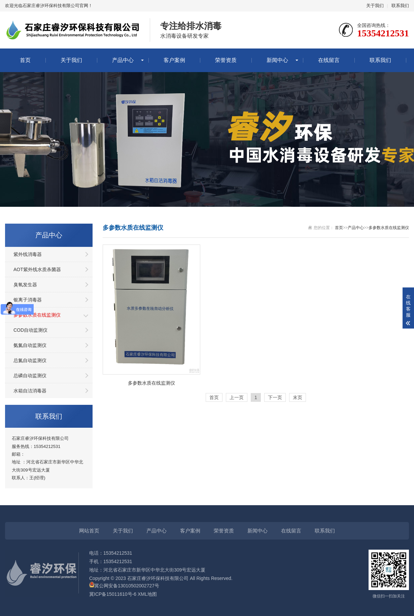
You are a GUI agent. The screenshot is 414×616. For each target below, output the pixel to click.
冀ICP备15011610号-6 (112, 594)
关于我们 (375, 5)
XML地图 (147, 594)
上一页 (237, 397)
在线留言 (329, 60)
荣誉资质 (226, 60)
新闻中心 (277, 60)
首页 (25, 60)
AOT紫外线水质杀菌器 (37, 269)
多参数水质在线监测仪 (37, 315)
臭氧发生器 (25, 284)
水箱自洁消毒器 (29, 390)
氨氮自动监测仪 (29, 345)
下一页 (275, 397)
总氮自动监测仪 (29, 360)
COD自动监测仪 (30, 330)
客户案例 (174, 60)
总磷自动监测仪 (29, 375)
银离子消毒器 (27, 299)
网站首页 (89, 530)
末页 (297, 397)
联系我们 (400, 5)
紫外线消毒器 (27, 254)
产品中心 (123, 60)
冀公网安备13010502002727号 (126, 585)
